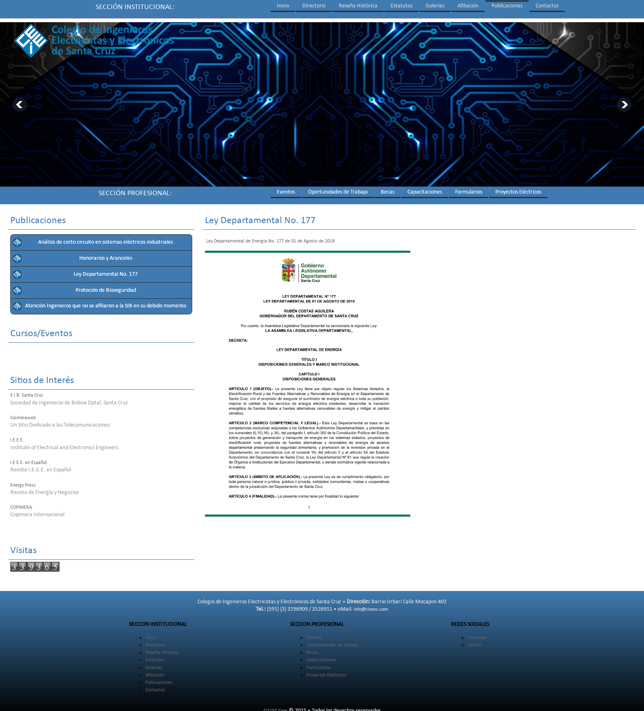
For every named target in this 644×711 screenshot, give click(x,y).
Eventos (286, 188)
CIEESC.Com (276, 707)
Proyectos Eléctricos (518, 188)
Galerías (435, 6)
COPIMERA (21, 503)
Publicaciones (507, 6)
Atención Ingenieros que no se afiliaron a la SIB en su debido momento (105, 302)
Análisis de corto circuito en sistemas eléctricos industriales (105, 238)
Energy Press (23, 481)
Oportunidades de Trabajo (338, 188)
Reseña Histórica (358, 6)
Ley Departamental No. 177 (106, 271)
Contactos (547, 6)
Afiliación (468, 6)
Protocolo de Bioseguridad (106, 287)
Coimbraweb (23, 414)
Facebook (476, 634)
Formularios (468, 188)
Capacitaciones (424, 188)
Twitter (474, 641)
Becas (387, 188)
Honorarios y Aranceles (105, 255)
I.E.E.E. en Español (28, 459)
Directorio (314, 6)
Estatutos (401, 6)
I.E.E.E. (17, 436)
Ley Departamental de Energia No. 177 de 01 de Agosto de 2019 (270, 237)
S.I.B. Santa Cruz (26, 391)
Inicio (283, 6)
